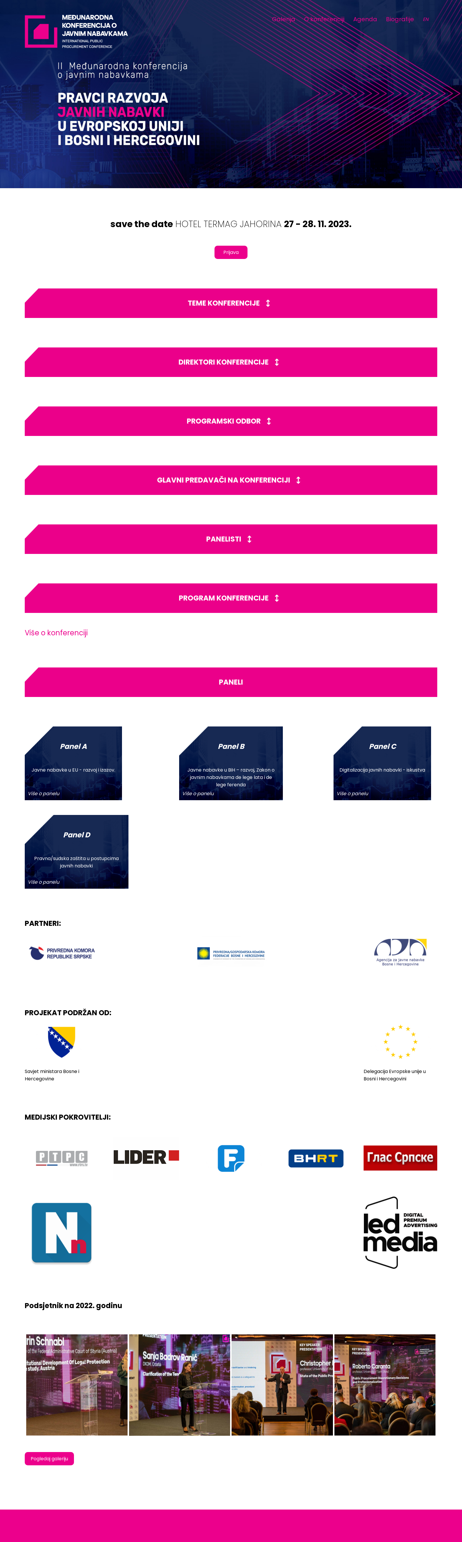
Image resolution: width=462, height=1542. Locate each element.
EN (425, 19)
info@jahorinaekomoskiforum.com (390, 1487)
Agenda (365, 19)
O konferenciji (324, 19)
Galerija (283, 19)
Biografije (400, 19)
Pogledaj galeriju (49, 1370)
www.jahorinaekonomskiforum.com (391, 1494)
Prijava (231, 252)
